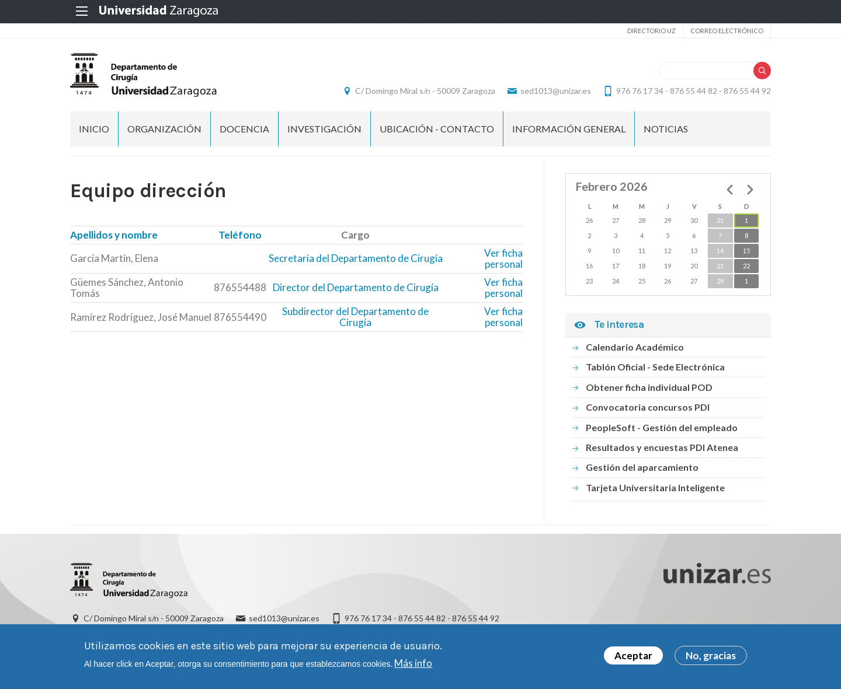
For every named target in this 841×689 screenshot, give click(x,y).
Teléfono (240, 235)
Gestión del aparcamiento (642, 467)
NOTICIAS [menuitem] (666, 128)
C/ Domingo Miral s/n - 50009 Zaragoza (425, 91)
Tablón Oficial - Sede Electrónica (655, 366)
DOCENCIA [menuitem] (244, 128)
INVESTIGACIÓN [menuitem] (324, 128)
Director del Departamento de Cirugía (356, 287)
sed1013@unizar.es (555, 91)
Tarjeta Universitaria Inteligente (655, 487)
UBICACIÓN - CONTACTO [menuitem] (437, 128)
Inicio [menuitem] (94, 128)
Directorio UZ (651, 30)
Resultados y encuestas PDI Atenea (662, 447)
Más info (413, 665)
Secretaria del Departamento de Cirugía (356, 258)
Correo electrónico (726, 30)
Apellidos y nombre (114, 235)
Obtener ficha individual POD (649, 387)
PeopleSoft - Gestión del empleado (662, 427)
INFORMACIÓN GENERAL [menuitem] (568, 128)
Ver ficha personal (503, 259)
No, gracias (711, 658)
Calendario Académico (635, 346)
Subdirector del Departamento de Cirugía (355, 317)
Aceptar (633, 658)
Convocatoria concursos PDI (648, 406)
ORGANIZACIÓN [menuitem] (164, 128)
